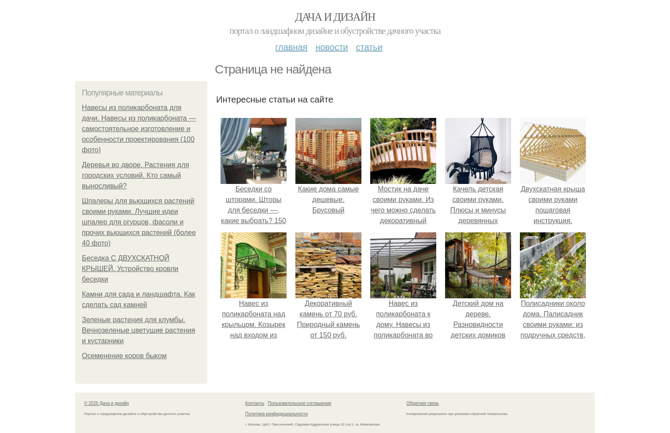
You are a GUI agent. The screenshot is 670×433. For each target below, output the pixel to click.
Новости (331, 47)
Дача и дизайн (335, 17)
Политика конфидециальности (276, 413)
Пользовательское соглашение (299, 403)
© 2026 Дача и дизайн (106, 403)
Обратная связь (422, 403)
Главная (291, 47)
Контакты (254, 403)
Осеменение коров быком (124, 356)
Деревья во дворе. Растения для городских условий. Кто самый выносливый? (135, 175)
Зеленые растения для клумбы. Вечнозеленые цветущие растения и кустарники (138, 330)
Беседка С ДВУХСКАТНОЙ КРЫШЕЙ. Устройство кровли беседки (130, 268)
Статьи (369, 47)
